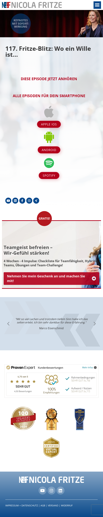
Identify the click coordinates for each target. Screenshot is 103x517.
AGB (43, 505)
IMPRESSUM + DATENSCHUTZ (21, 505)
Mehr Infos (89, 367)
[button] (97, 5)
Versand (53, 505)
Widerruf (67, 505)
